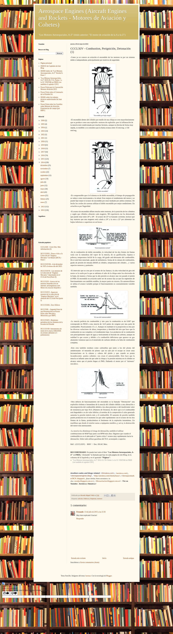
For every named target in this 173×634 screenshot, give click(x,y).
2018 (43, 148)
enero (42, 202)
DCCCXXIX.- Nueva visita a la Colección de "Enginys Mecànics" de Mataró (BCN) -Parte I (52, 257)
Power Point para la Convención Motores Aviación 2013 (52, 88)
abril (42, 192)
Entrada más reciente (78, 558)
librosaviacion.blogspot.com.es (108, 481)
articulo (80, 499)
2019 (43, 145)
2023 (43, 131)
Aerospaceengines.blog (81, 476)
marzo (42, 195)
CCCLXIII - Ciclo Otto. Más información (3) (51, 248)
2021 (43, 138)
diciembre (44, 165)
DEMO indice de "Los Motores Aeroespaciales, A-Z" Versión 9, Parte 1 (52, 73)
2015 (43, 159)
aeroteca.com (122, 473)
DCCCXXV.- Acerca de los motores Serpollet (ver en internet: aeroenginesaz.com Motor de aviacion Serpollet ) (51, 285)
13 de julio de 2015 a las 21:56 (95, 512)
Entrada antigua (128, 558)
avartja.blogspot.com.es (84, 481)
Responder (80, 519)
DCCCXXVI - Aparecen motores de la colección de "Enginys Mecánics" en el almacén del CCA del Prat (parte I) (52, 296)
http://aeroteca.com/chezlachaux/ (107, 476)
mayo (42, 189)
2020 (43, 141)
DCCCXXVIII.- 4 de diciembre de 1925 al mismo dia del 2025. (51, 265)
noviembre (44, 169)
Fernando (80, 512)
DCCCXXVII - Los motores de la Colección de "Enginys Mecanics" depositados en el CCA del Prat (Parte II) (51, 274)
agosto (42, 179)
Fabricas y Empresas (90, 499)
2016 (43, 155)
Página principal (46, 63)
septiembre (44, 175)
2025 (43, 124)
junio (42, 185)
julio (42, 182)
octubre (43, 172)
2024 (43, 127)
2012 (43, 210)
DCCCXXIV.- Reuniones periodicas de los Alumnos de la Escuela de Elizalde (52, 322)
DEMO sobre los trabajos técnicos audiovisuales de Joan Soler (51, 99)
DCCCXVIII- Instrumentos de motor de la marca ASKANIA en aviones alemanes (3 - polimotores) (51, 332)
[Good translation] (6, 593)
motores (99, 499)
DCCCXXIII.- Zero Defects (50, 305)
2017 (43, 152)
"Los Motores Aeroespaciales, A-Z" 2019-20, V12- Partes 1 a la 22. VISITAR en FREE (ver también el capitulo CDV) (51, 81)
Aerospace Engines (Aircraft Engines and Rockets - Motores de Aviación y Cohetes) (82, 18)
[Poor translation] (14, 593)
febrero (43, 199)
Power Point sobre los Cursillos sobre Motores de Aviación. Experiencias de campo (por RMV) (51, 107)
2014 (43, 162)
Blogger (109, 576)
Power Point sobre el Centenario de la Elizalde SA (52, 93)
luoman (88, 576)
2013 (43, 207)
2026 (43, 120)
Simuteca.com (107, 473)
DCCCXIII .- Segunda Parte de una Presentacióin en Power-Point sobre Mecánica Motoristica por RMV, (51, 313)
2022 (43, 134)
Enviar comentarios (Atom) (89, 562)
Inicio (104, 558)
